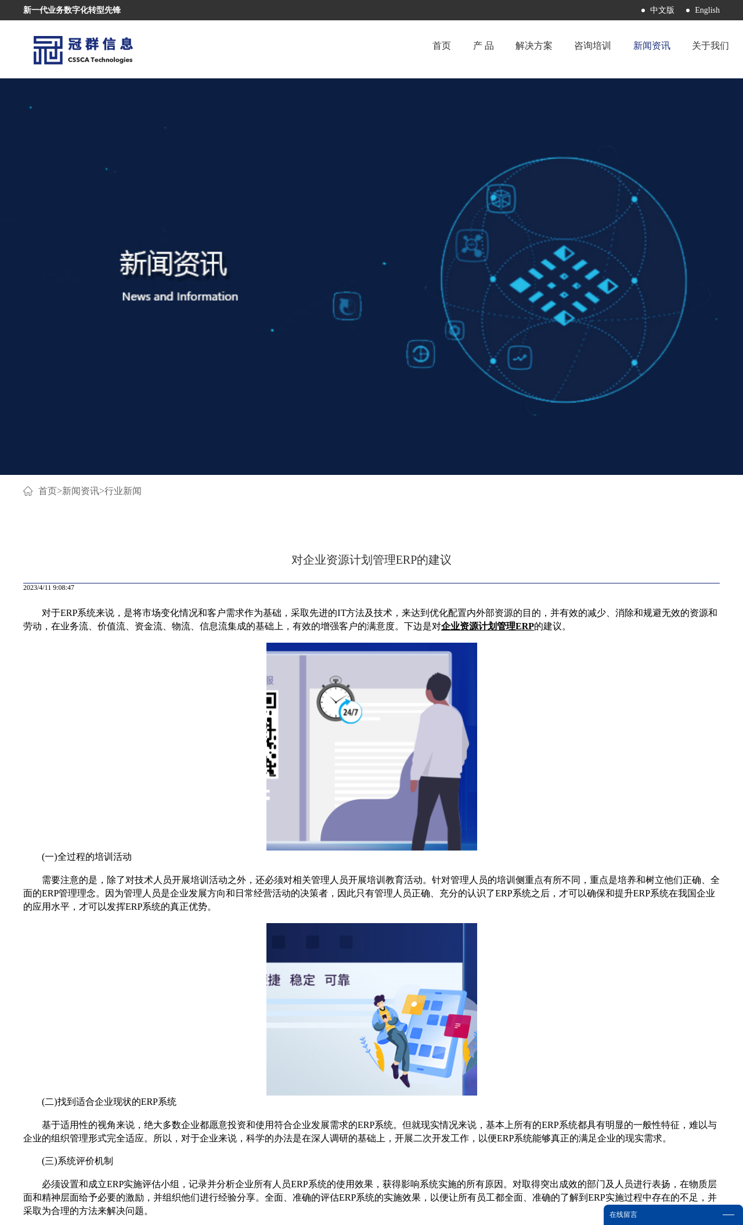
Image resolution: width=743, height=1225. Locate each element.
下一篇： (647, 914)
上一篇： (89, 914)
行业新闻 (123, 103)
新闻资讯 (80, 103)
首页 (408, 49)
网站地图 (422, 1209)
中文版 (662, 10)
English (707, 10)
